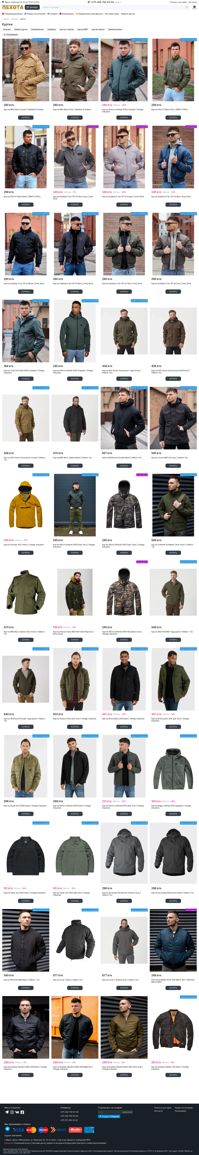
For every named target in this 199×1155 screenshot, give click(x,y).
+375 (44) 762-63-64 (69, 1112)
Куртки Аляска (98, 29)
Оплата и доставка (178, 2)
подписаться (127, 1112)
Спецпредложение (12, 14)
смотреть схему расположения (91, 1143)
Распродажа (66, 14)
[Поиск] (186, 7)
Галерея (52, 14)
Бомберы (52, 29)
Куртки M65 (83, 29)
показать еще (25, 1087)
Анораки (6, 29)
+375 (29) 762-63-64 (69, 1116)
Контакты (193, 2)
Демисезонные (115, 29)
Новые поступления (35, 14)
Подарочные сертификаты (89, 14)
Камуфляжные (37, 29)
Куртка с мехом (67, 29)
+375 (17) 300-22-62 (69, 1120)
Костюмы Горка (112, 14)
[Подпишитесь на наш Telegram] (109, 1116)
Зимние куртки (128, 14)
